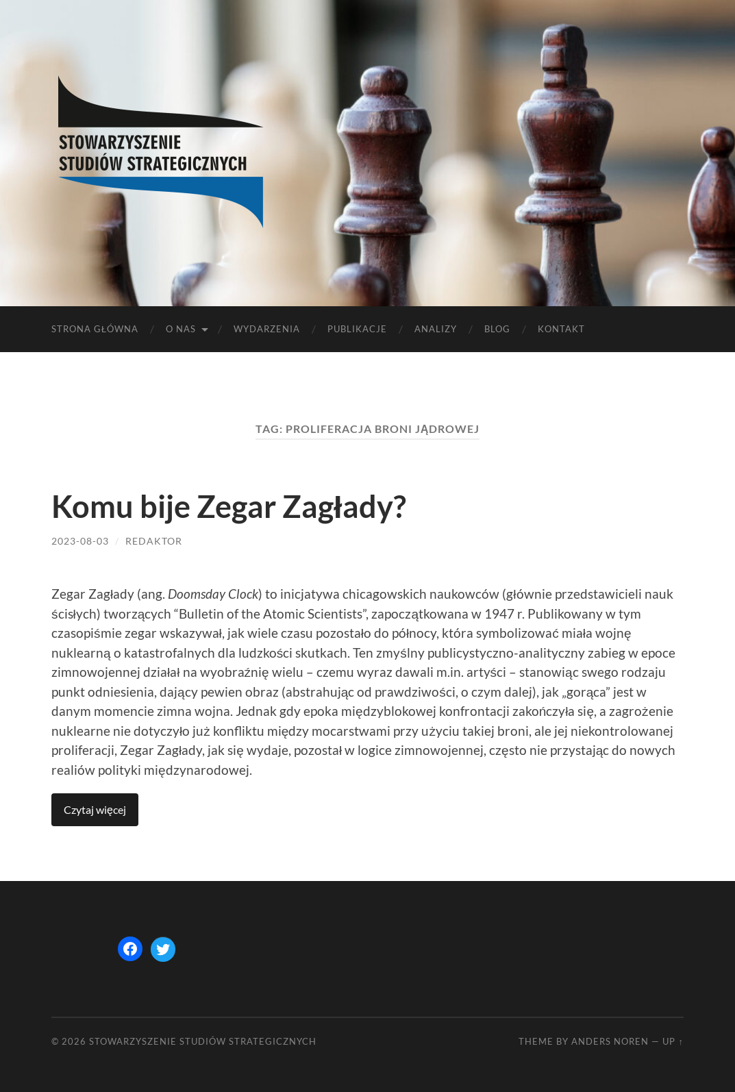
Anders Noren (610, 1041)
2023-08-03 (80, 541)
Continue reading (94, 809)
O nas (181, 328)
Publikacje (357, 328)
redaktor (153, 541)
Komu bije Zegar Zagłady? (228, 506)
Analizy (435, 328)
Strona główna (94, 328)
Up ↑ (672, 1041)
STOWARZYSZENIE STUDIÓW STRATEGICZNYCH (202, 1041)
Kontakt (561, 328)
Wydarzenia (267, 328)
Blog (497, 328)
